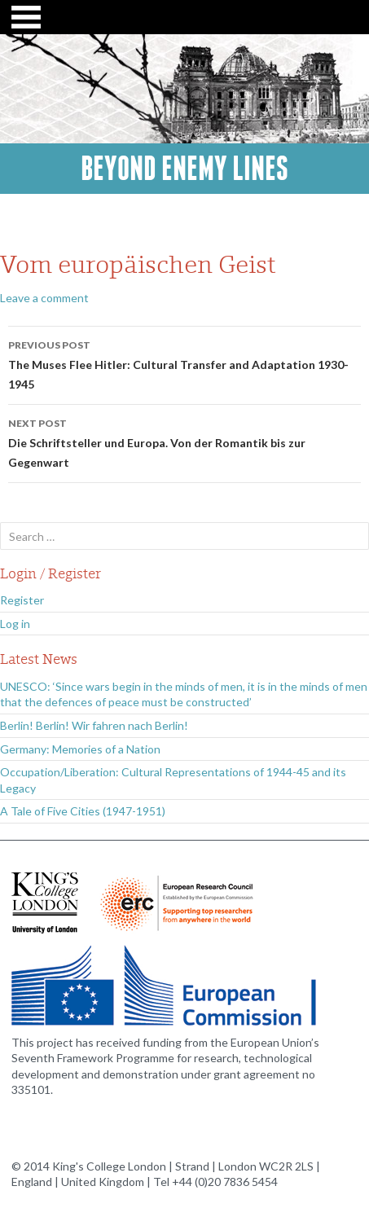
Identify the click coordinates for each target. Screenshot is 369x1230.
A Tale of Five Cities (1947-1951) (82, 811)
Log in (15, 623)
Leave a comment (44, 298)
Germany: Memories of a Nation (80, 749)
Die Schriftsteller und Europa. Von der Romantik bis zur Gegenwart (184, 441)
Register (22, 600)
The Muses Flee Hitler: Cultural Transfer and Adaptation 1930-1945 (184, 363)
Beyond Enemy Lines (184, 168)
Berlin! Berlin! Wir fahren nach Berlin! (94, 725)
